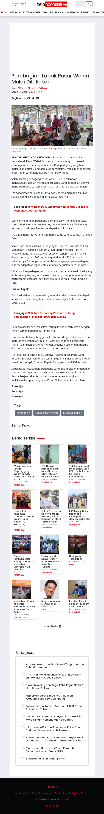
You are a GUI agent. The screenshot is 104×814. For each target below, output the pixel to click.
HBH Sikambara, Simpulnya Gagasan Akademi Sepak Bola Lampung (49, 697)
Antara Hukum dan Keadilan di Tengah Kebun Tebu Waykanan (55, 665)
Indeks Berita (52, 626)
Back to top (52, 806)
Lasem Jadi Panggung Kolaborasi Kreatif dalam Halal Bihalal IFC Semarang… (24, 518)
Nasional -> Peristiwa (32, 88)
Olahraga (74, 524)
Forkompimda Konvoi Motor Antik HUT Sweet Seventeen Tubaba (50, 561)
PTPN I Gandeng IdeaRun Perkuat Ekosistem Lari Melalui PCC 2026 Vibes (53, 676)
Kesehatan (47, 482)
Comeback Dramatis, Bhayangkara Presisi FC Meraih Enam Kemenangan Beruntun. (55, 718)
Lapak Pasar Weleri (46, 413)
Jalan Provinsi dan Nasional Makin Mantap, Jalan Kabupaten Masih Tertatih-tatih (51, 516)
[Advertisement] (52, 46)
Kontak (36, 793)
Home (4, 12)
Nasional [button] (15, 12)
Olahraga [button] (73, 12)
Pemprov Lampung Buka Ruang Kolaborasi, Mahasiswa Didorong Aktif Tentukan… (24, 563)
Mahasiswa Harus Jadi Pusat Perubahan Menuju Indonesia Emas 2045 (24, 606)
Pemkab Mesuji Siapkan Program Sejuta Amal (79, 604)
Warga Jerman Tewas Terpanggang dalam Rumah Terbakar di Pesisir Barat (24, 472)
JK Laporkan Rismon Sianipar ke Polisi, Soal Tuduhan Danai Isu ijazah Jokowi (53, 728)
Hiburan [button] (60, 12)
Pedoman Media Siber (55, 793)
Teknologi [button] (98, 12)
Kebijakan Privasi (79, 793)
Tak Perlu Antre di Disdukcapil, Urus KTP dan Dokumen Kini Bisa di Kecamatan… (79, 471)
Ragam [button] (85, 12)
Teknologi (20, 617)
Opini (72, 564)
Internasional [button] (31, 12)
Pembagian (23, 413)
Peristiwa (19, 485)
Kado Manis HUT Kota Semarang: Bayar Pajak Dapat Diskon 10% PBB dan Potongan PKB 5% (55, 739)
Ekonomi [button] (48, 12)
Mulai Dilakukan (72, 413)
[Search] (80, 4)
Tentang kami (23, 793)
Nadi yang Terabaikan (75, 557)
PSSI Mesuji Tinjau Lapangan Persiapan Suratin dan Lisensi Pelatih (79, 515)
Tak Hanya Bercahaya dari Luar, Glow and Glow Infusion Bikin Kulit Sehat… (51, 471)
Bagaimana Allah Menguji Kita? (51, 602)
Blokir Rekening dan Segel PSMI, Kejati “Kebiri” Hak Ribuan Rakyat (54, 686)
